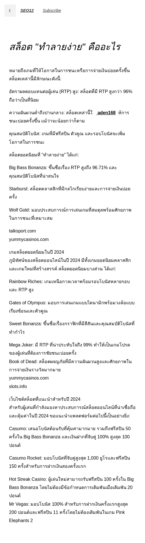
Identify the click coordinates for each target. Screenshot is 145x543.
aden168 (107, 112)
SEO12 (27, 10)
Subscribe (52, 10)
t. (10, 10)
